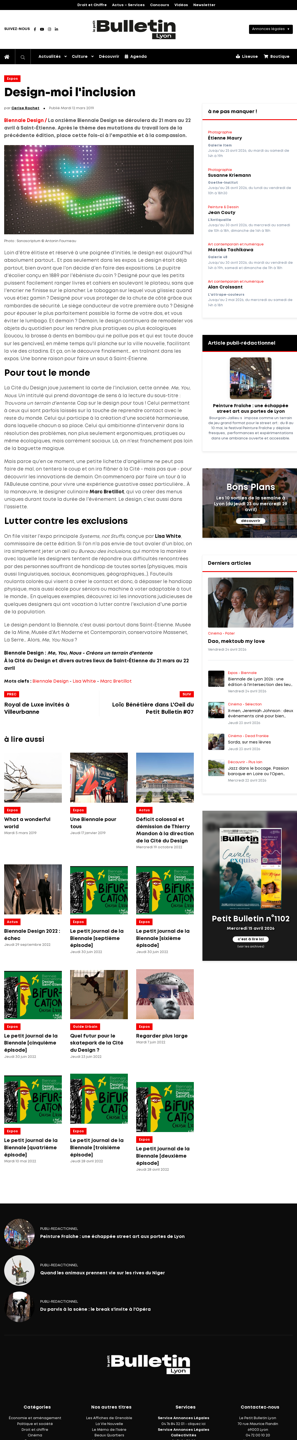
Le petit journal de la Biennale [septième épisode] (97, 938)
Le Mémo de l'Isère (109, 1429)
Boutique (277, 56)
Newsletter (204, 5)
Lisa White (84, 681)
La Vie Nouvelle (109, 1424)
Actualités (50, 56)
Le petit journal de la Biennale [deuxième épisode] (163, 1156)
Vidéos (181, 5)
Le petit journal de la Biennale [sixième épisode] (163, 938)
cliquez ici (196, 1424)
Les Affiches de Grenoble (109, 1418)
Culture (80, 56)
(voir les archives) (250, 946)
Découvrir (109, 56)
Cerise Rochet (25, 108)
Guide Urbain (85, 1026)
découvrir (250, 521)
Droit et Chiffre (92, 5)
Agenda (136, 56)
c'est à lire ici (251, 939)
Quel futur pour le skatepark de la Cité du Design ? (96, 1043)
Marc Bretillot (116, 681)
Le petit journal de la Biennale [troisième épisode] (97, 1147)
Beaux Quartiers (109, 1435)
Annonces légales (268, 29)
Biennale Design (50, 681)
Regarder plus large (162, 1036)
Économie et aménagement (35, 1418)
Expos (12, 78)
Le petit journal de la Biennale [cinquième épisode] (31, 1043)
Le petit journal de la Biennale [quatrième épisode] (31, 1147)
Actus (144, 810)
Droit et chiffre (35, 1429)
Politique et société (35, 1424)
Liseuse (247, 56)
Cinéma (35, 1435)
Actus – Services (128, 5)
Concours (159, 5)
